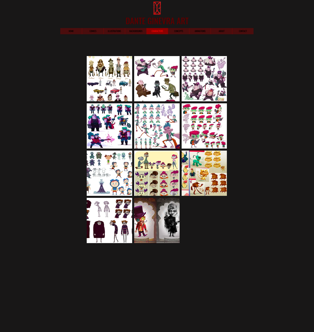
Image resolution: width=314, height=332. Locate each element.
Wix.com (142, 245)
